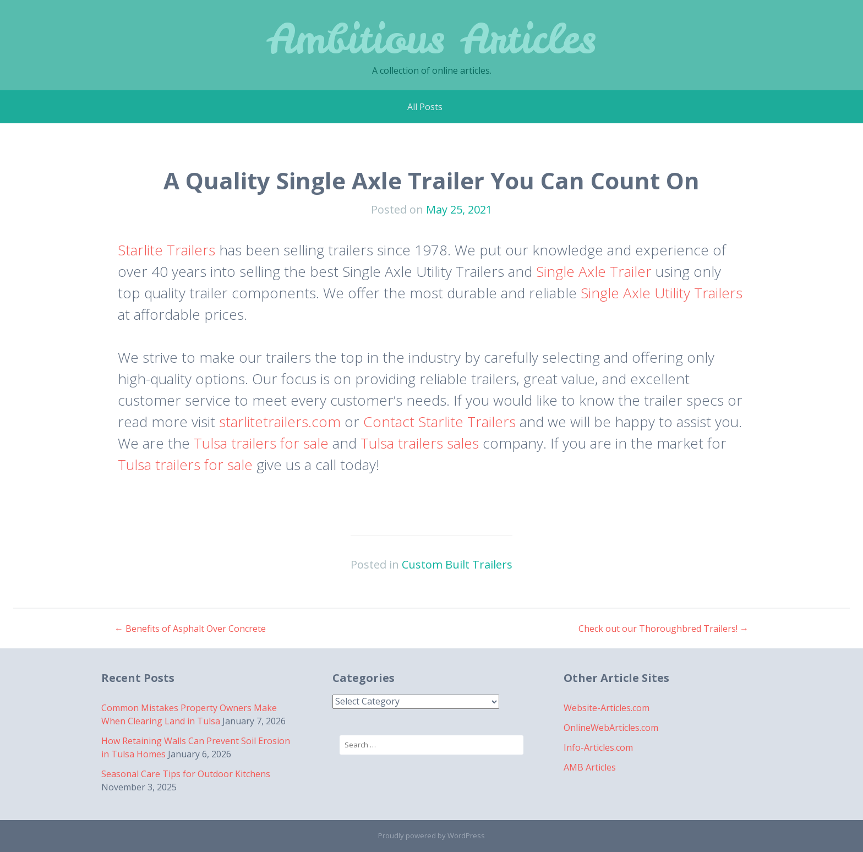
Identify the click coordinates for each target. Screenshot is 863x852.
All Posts (425, 107)
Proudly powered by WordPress (431, 835)
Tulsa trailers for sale (261, 443)
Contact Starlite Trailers (439, 422)
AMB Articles (590, 767)
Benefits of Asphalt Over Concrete (190, 628)
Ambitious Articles (431, 38)
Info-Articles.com (598, 747)
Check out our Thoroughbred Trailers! (663, 628)
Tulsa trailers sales (420, 443)
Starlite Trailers (166, 250)
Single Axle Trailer (594, 271)
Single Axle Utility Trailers (661, 293)
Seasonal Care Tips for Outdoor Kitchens (185, 774)
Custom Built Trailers (457, 564)
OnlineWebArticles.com (611, 728)
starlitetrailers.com (280, 422)
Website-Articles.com (606, 708)
